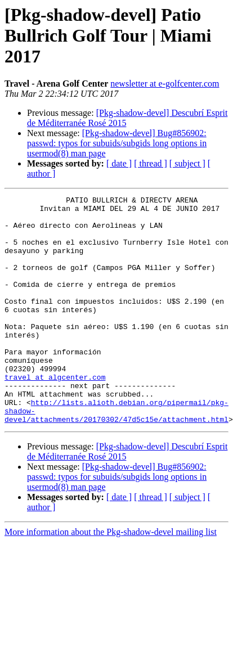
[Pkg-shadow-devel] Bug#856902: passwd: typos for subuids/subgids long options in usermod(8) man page (117, 143)
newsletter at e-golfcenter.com (164, 83)
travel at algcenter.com (55, 414)
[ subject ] (187, 163)
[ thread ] (150, 163)
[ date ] (119, 163)
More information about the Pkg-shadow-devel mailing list (111, 577)
